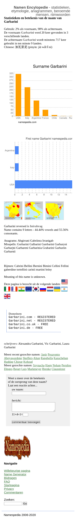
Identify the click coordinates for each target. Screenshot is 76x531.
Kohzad (28, 361)
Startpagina (11, 487)
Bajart (17, 369)
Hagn (48, 365)
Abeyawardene (13, 358)
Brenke (46, 369)
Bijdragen (10, 479)
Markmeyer (34, 369)
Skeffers (28, 358)
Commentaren (13, 494)
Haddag (8, 361)
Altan (36, 358)
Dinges (8, 369)
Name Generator (15, 476)
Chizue (18, 361)
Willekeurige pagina (17, 472)
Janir (44, 354)
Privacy (9, 490)
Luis (24, 369)
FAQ (7, 483)
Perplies (66, 365)
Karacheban (61, 358)
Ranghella (47, 358)
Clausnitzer (58, 369)
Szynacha (38, 365)
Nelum (57, 365)
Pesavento (54, 354)
